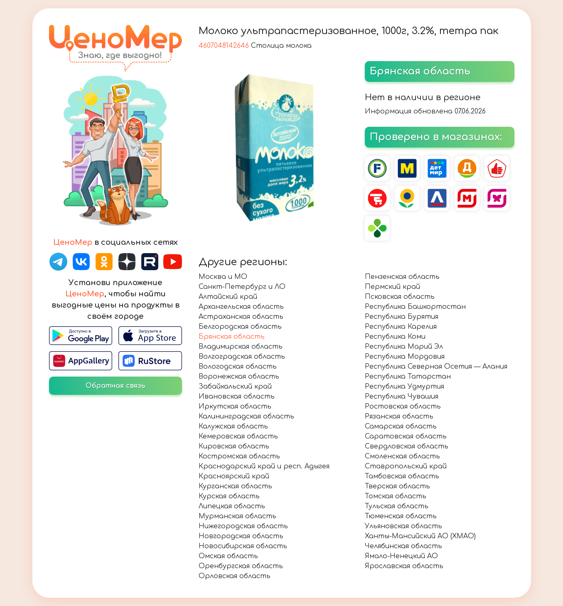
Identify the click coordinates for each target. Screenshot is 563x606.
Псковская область (400, 297)
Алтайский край (228, 297)
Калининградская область (246, 416)
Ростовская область (403, 406)
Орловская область (234, 576)
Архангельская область (241, 306)
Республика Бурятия (401, 316)
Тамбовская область (402, 476)
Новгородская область (241, 536)
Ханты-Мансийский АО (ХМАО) (420, 536)
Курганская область (235, 486)
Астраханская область (241, 316)
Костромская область (239, 456)
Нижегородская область (243, 526)
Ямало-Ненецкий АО (401, 556)
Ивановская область (237, 396)
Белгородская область (240, 326)
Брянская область (232, 336)
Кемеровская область (238, 436)
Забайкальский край (235, 386)
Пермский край (392, 287)
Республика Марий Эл (404, 346)
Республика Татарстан (408, 376)
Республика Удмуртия (404, 386)
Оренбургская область (241, 566)
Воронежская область (239, 376)
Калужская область (233, 426)
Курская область (229, 496)
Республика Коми (395, 336)
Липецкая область (232, 506)
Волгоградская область (242, 356)
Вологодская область (238, 366)
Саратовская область (406, 436)
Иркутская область (235, 406)
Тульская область (396, 506)
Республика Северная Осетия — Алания (436, 366)
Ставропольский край (406, 466)
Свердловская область (406, 446)
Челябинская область (403, 546)
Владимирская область (241, 346)
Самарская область (401, 426)
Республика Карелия (401, 326)
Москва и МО (223, 277)
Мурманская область (237, 516)
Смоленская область (402, 456)
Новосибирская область (243, 546)
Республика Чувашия (401, 396)
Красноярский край (234, 476)
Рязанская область (399, 416)
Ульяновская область (403, 526)
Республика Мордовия (405, 356)
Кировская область (234, 446)
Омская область (228, 556)
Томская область (395, 496)
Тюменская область (401, 516)
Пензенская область (402, 277)
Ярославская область (404, 566)
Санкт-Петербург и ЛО (242, 287)
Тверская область (397, 486)
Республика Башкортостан (415, 306)
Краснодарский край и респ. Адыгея (264, 466)
